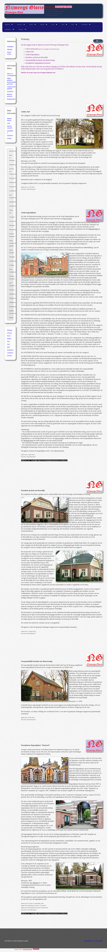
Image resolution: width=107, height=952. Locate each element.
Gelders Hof (29, 52)
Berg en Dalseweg (11, 158)
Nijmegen (7, 24)
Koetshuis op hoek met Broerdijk (36, 57)
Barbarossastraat (11, 151)
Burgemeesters (10, 99)
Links (8, 123)
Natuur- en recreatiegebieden (10, 74)
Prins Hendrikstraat (11, 196)
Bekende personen (9, 95)
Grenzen (20, 29)
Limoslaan (11, 217)
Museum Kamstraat (11, 235)
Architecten (10, 91)
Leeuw (46, 231)
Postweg (11, 265)
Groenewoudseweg (11, 186)
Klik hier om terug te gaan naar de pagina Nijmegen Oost (38, 72)
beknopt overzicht (9, 127)
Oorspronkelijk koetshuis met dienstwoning (40, 60)
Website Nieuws (9, 119)
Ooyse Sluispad (11, 251)
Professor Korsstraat (11, 278)
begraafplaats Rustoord (33, 667)
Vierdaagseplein (11, 306)
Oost (53, 24)
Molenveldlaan (11, 229)
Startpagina (10, 46)
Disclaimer (10, 135)
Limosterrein (11, 221)
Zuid (63, 24)
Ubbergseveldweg (11, 298)
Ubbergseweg (11, 302)
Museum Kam (93, 229)
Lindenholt (8, 29)
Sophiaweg (11, 294)
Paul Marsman (27, 949)
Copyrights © (10, 131)
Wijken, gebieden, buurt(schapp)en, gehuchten (10, 81)
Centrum (19, 24)
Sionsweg (11, 290)
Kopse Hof (11, 212)
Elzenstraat (11, 178)
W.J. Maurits (34, 883)
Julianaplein (11, 206)
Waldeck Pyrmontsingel (11, 312)
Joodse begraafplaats (32, 54)
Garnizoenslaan (11, 182)
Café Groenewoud (31, 49)
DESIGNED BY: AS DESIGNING (93, 941)
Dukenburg (84, 24)
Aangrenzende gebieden (10, 87)
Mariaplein (11, 225)
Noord (31, 24)
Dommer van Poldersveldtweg (11, 171)
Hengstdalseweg (11, 202)
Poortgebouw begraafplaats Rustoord (37, 63)
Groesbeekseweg (11, 191)
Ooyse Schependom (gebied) (11, 243)
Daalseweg (11, 164)
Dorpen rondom (9, 53)
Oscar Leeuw (67, 218)
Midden (42, 24)
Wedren (11, 317)
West (72, 24)
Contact (9, 138)
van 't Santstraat (11, 284)
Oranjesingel (11, 261)
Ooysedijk (11, 257)
